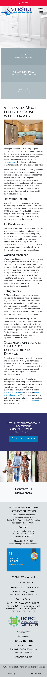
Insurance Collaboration (24, 588)
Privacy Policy (23, 657)
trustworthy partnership (14, 392)
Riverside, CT (25, 608)
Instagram (28, 652)
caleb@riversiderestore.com (26, 544)
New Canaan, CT (28, 606)
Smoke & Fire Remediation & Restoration (23, 520)
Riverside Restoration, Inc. (19, 667)
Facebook (14, 649)
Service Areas (23, 599)
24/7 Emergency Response (23, 508)
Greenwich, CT (13, 606)
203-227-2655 (26, 541)
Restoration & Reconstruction (23, 523)
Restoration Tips (23, 641)
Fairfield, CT (34, 603)
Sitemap (11, 674)
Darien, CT (23, 603)
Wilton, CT (31, 611)
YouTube (23, 649)
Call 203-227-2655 (23, 438)
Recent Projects (23, 583)
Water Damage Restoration (23, 515)
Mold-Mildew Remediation (23, 517)
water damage (10, 162)
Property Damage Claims (23, 591)
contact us (35, 400)
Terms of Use (35, 674)
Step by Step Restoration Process (23, 594)
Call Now (23, 3)
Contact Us (23, 632)
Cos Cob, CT (12, 603)
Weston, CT (20, 611)
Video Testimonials (23, 577)
